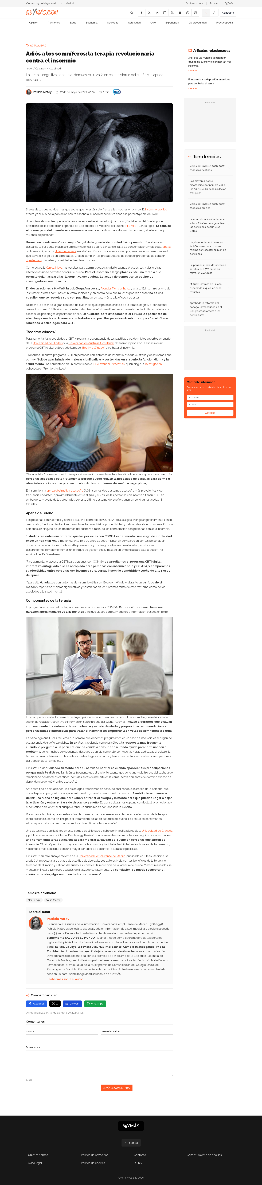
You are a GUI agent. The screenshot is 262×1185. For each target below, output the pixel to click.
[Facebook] (142, 13)
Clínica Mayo (54, 267)
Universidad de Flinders (48, 343)
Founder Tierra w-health (115, 288)
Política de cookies (93, 1163)
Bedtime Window (93, 347)
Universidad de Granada (157, 830)
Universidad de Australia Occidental (91, 343)
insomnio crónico (156, 209)
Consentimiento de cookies (204, 1155)
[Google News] (195, 13)
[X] (149, 13)
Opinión (33, 22)
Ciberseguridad (198, 22)
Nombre (30, 1031)
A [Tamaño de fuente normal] (214, 12)
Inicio (29, 68)
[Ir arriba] (131, 1143)
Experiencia (172, 22)
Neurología (34, 900)
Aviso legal (35, 1163)
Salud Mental (53, 900)
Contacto (140, 1155)
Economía (91, 22)
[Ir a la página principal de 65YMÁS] (42, 13)
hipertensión (34, 260)
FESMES (130, 225)
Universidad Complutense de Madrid (102, 856)
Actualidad (134, 22)
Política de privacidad (94, 1155)
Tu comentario (33, 1047)
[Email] (180, 13)
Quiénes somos (195, 3)
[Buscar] (131, 12)
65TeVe (229, 3)
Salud (73, 22)
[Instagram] (165, 13)
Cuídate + (40, 68)
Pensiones (54, 22)
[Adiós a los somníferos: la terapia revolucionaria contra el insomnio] (117, 92)
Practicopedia (224, 22)
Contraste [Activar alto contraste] (228, 12)
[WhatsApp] (187, 13)
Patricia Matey (42, 92)
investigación (153, 364)
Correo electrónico (110, 1031)
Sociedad (112, 22)
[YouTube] (172, 13)
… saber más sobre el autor (65, 979)
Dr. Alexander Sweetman (109, 364)
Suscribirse (210, 413)
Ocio (153, 22)
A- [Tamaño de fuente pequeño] (206, 12)
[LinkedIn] (157, 13)
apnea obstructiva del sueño (65, 490)
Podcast (214, 3)
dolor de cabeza (65, 251)
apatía (167, 246)
